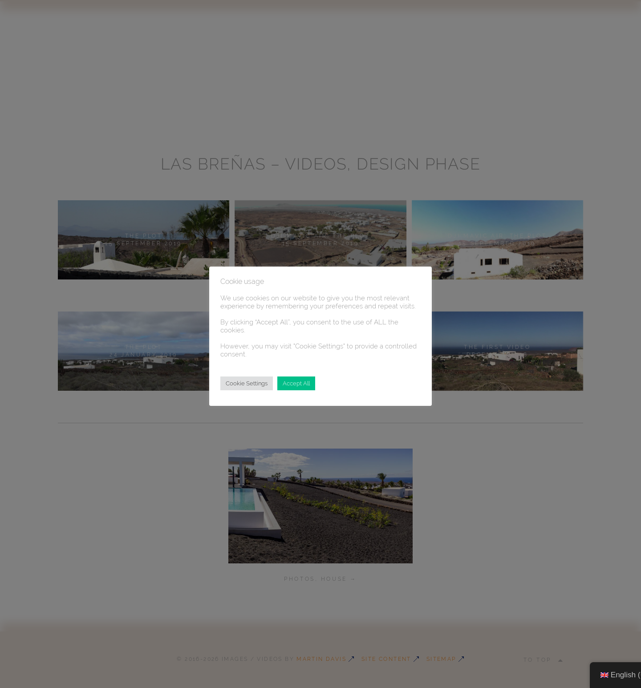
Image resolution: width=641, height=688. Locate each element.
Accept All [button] (296, 383)
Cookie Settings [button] (247, 383)
